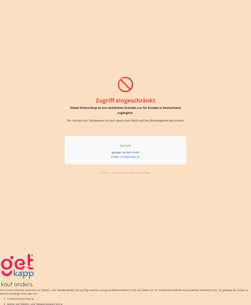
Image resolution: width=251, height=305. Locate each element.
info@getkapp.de (130, 156)
